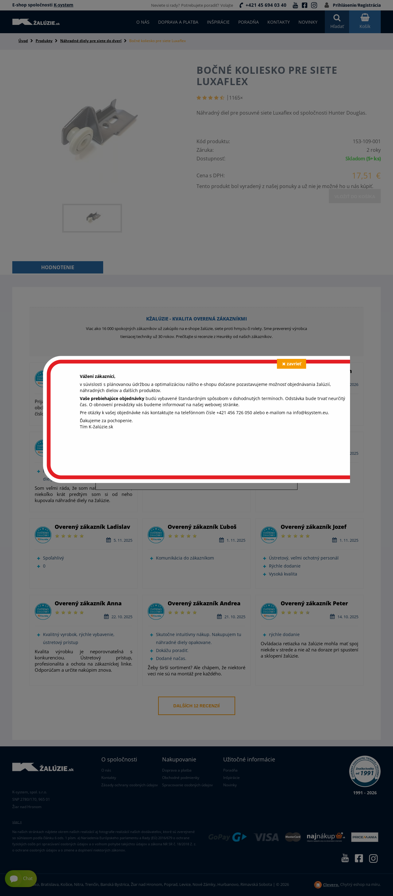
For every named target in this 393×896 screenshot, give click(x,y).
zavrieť (291, 364)
